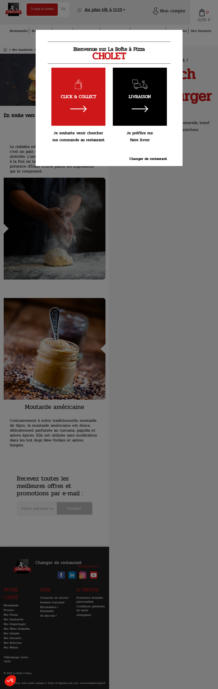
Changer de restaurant (148, 158)
